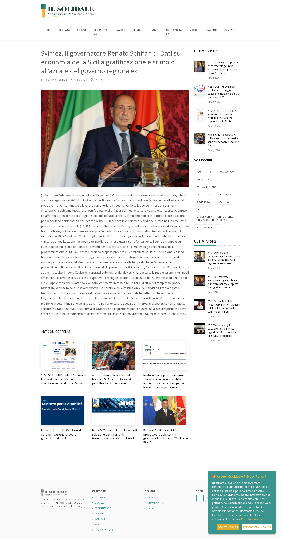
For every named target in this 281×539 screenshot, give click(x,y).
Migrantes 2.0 (101, 31)
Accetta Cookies (228, 527)
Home (48, 30)
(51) (210, 172)
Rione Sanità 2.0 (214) (207, 227)
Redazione (210, 30)
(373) (199, 172)
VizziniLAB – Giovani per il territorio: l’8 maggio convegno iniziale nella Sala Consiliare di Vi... (223, 92)
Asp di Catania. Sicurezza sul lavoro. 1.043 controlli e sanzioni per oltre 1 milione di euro (113, 379)
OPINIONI (137, 30)
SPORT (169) (202, 209)
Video (193, 30)
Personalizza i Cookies (257, 527)
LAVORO (120, 30)
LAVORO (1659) (204, 194)
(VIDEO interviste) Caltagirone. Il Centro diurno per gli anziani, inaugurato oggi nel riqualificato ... (224, 258)
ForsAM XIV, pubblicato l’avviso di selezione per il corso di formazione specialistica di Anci (114, 434)
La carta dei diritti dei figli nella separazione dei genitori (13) (215, 218)
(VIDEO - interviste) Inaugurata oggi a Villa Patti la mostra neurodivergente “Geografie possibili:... (223, 282)
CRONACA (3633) (227, 172)
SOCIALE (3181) (204, 179)
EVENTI (154, 30)
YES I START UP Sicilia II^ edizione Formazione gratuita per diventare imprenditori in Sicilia (63, 379)
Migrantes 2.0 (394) (206, 187)
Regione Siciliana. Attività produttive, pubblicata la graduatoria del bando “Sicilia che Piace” (165, 436)
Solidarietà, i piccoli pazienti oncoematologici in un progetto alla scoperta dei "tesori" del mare (223, 68)
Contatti (230, 30)
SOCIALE (82, 30)
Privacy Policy (156, 503)
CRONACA (64, 30)
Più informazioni (251, 519)
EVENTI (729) (224, 201)
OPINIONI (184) (225, 194)
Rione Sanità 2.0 (174, 31)
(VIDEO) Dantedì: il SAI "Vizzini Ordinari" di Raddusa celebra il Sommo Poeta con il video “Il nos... (224, 306)
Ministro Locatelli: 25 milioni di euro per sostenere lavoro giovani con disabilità (61, 434)
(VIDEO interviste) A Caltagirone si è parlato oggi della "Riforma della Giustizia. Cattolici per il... (222, 330)
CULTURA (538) (204, 201)
